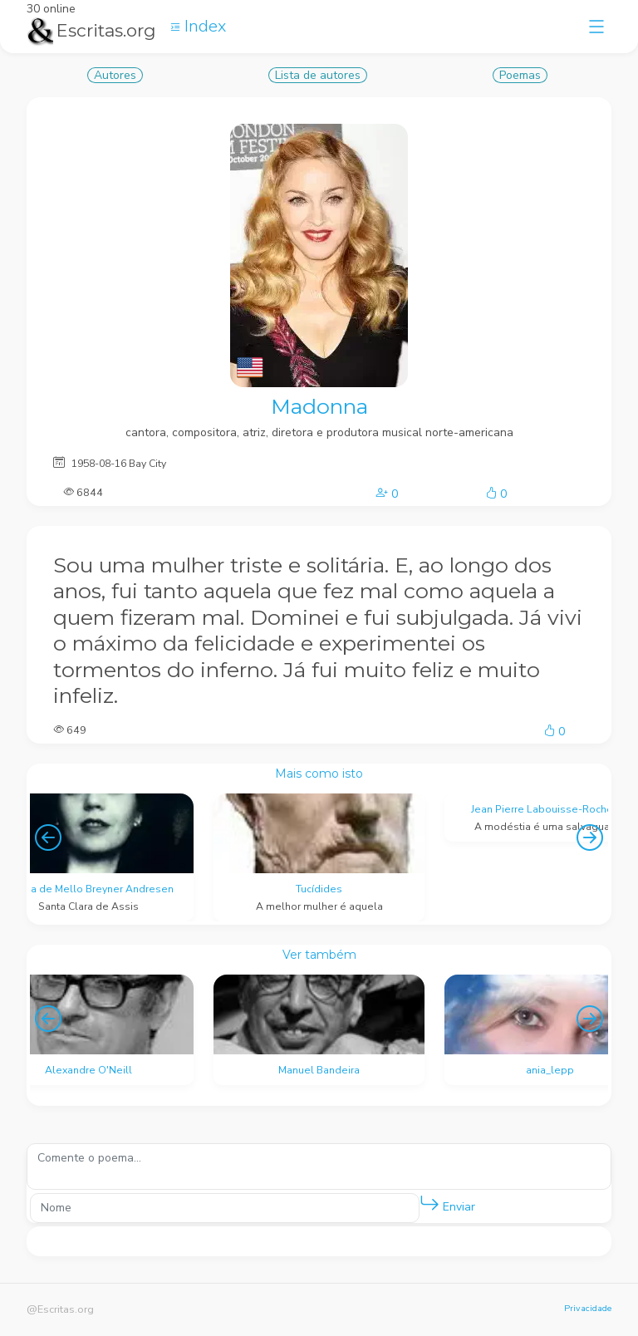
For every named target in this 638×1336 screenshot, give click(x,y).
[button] (429, 1204)
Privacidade (587, 1308)
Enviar (447, 1203)
